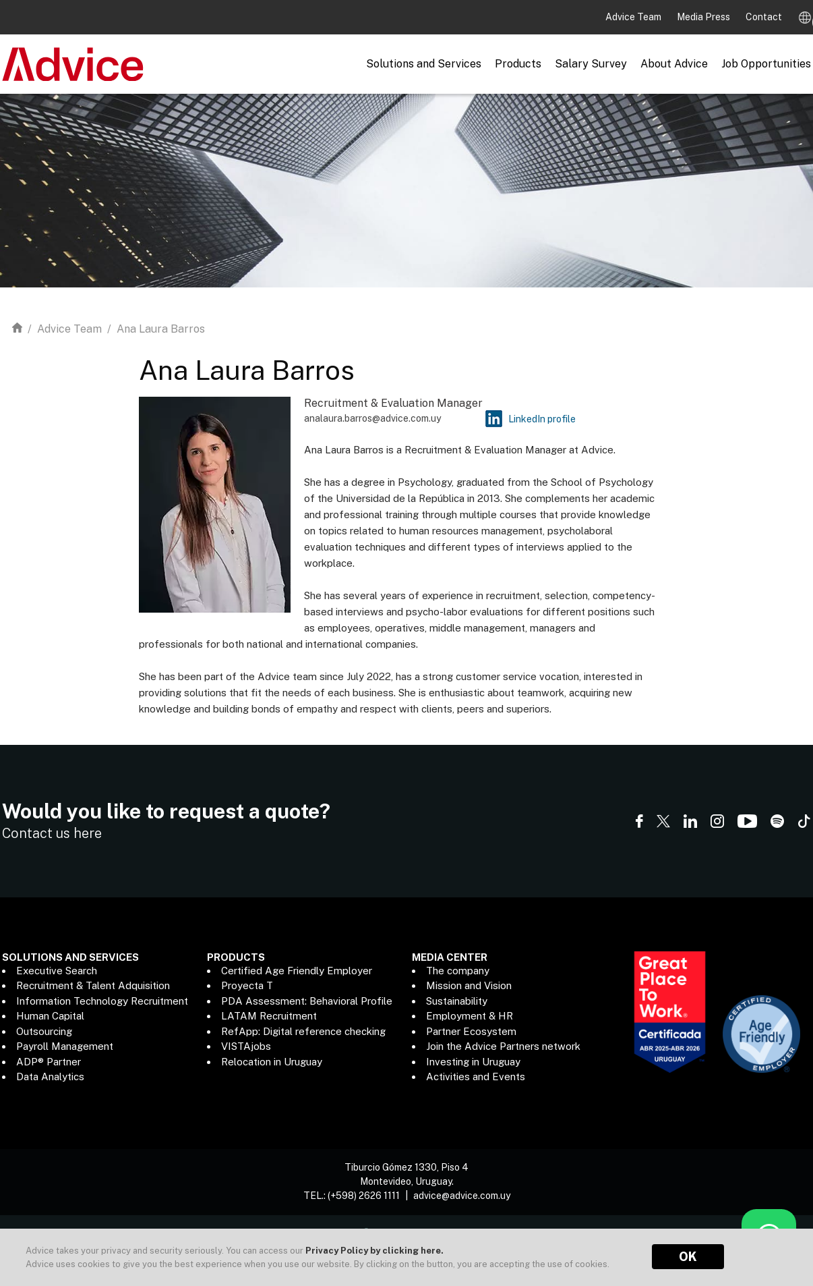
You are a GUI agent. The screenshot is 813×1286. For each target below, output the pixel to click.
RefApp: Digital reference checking (303, 1031)
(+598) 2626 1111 (364, 1192)
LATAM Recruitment (269, 1016)
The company (457, 970)
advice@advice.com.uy (461, 1192)
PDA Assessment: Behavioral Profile (306, 1001)
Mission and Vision (469, 985)
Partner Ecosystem (471, 1031)
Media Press (704, 16)
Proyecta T (247, 985)
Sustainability (456, 1001)
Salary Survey (591, 63)
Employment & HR (469, 1016)
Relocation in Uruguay (271, 1061)
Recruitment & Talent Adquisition (93, 985)
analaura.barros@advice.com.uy (372, 418)
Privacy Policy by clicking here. (374, 1251)
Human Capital (50, 1016)
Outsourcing (44, 1031)
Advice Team (634, 16)
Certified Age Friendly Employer (296, 970)
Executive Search (56, 970)
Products (518, 63)
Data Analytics (50, 1076)
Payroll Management (64, 1046)
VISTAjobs (246, 1046)
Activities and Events (475, 1076)
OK (688, 1257)
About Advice (674, 63)
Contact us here (52, 833)
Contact (764, 16)
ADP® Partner (48, 1061)
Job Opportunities (766, 63)
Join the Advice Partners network (503, 1046)
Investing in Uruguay (473, 1061)
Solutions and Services (423, 63)
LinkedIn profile (542, 419)
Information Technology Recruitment (102, 1001)
